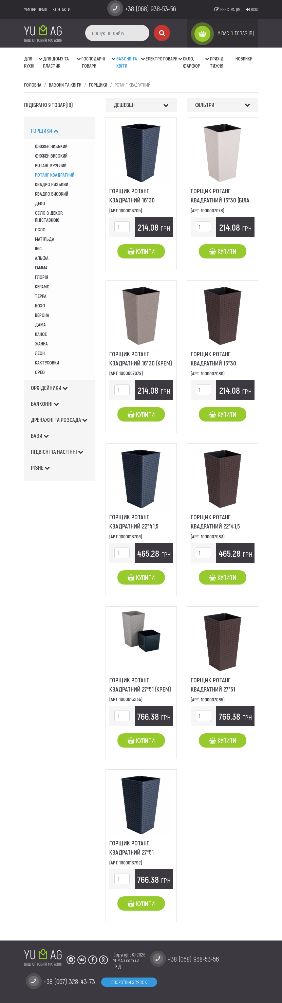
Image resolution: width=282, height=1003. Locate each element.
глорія (41, 277)
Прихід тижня (217, 62)
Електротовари (161, 58)
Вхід (252, 9)
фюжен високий (51, 156)
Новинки (244, 58)
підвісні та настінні (57, 451)
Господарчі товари (93, 62)
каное (41, 334)
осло (40, 229)
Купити (141, 251)
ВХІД (117, 966)
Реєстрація (227, 9)
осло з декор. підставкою (49, 216)
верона (42, 315)
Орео (40, 372)
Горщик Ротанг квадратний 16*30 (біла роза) (220, 200)
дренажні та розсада (59, 419)
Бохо (40, 305)
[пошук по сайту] (117, 33)
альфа (42, 258)
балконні (45, 403)
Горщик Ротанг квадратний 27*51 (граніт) (131, 852)
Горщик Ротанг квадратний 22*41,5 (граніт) (133, 526)
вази (40, 435)
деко (40, 203)
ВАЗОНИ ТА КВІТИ (126, 62)
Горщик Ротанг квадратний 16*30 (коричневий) (213, 363)
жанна (41, 343)
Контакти (62, 9)
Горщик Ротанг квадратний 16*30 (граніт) (132, 200)
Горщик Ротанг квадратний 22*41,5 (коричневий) (215, 526)
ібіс (38, 248)
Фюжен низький (51, 146)
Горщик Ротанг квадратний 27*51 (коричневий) (213, 689)
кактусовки (47, 362)
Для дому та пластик (56, 62)
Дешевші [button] (124, 105)
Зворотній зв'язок (129, 982)
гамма (41, 267)
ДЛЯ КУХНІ (29, 62)
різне (40, 467)
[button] (41, 55)
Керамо (42, 286)
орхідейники (49, 387)
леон (40, 353)
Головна (32, 85)
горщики (45, 130)
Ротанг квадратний (54, 175)
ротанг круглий (51, 165)
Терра (40, 296)
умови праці (35, 9)
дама (40, 324)
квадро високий (51, 194)
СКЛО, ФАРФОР (191, 62)
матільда (44, 239)
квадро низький (51, 184)
